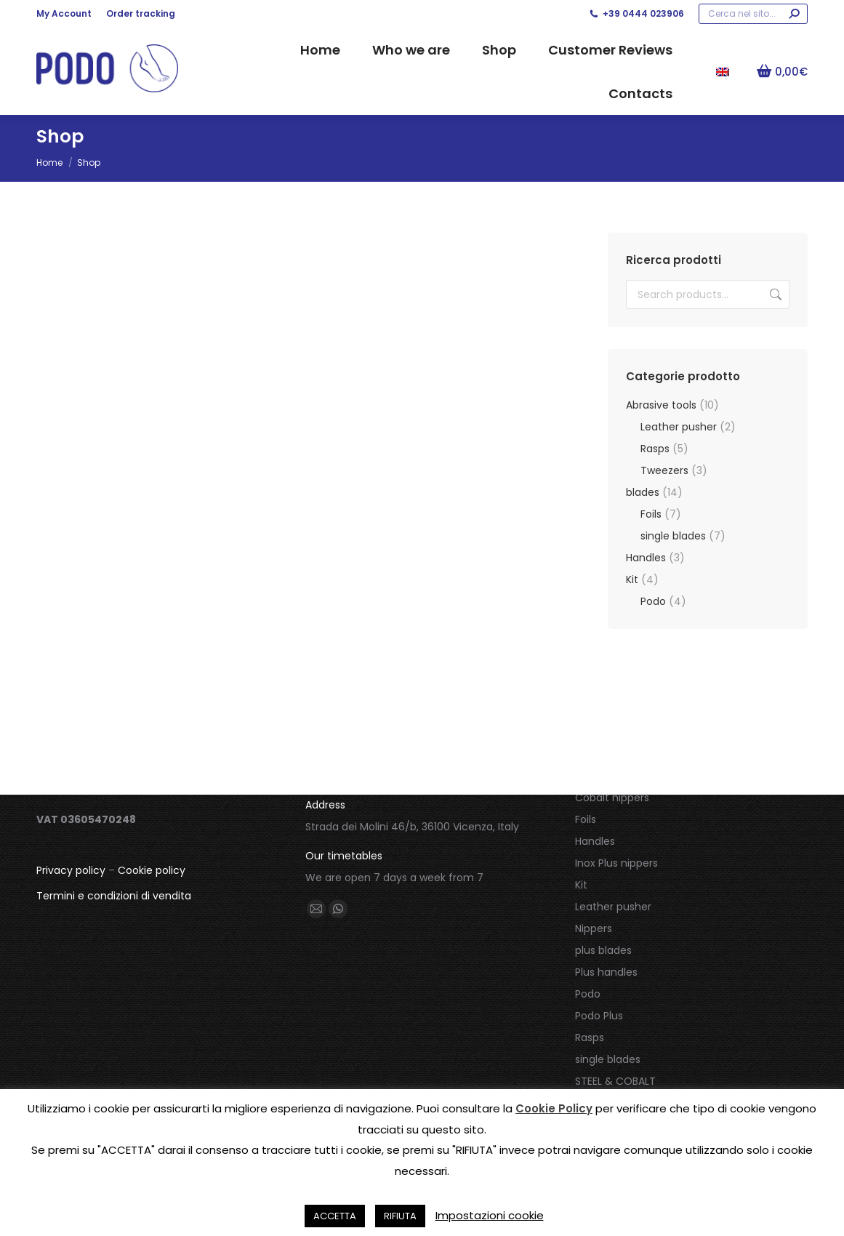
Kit (632, 579)
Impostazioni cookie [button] (489, 1215)
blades (642, 492)
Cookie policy (151, 870)
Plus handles (606, 972)
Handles (646, 557)
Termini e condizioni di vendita (113, 895)
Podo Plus (599, 1015)
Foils (651, 514)
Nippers (593, 928)
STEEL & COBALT (615, 1081)
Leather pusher (678, 427)
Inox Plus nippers (616, 863)
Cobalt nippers (612, 797)
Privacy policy (70, 870)
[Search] (753, 14)
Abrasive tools (661, 405)
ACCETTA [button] (334, 1216)
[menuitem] (722, 71)
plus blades (603, 950)
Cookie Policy (553, 1108)
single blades (673, 536)
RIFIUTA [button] (400, 1216)
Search (774, 294)
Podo (653, 601)
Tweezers (664, 470)
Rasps (655, 448)
